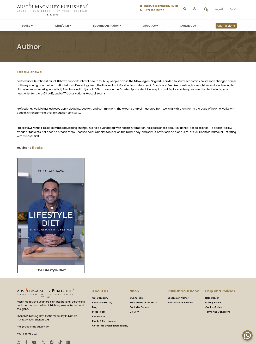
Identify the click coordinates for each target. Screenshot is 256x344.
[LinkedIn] (68, 317)
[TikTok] (60, 317)
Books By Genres (139, 282)
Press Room (98, 287)
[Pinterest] (52, 317)
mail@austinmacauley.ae (159, 6)
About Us (150, 26)
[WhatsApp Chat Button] (247, 335)
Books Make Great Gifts (143, 277)
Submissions (226, 26)
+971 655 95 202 (152, 10)
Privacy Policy (213, 277)
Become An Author (107, 26)
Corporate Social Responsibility (110, 301)
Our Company (100, 273)
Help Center (212, 273)
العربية (219, 9)
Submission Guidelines (180, 277)
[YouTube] (35, 317)
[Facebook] (26, 317)
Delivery (134, 287)
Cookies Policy (213, 282)
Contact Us (188, 26)
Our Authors (136, 273)
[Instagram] (19, 317)
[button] (205, 9)
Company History (102, 277)
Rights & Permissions (103, 296)
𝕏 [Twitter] (43, 317)
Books (27, 26)
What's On (62, 26)
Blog (94, 282)
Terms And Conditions (217, 287)
